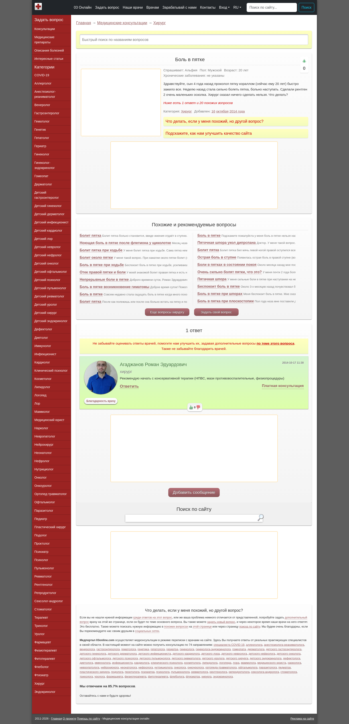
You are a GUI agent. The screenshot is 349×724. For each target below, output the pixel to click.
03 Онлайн (83, 7)
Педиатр (40, 519)
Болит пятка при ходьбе (101, 250)
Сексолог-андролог (48, 601)
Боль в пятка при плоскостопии (225, 301)
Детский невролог (47, 247)
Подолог (40, 535)
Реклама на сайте (302, 718)
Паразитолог (43, 510)
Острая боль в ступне (216, 257)
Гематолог (42, 121)
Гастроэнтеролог (46, 113)
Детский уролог (45, 304)
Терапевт (41, 617)
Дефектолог (43, 329)
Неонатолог (43, 453)
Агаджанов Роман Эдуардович (153, 364)
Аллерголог (43, 83)
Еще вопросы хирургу (167, 312)
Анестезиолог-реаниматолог (45, 94)
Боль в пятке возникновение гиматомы (114, 287)
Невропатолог (44, 436)
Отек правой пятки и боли (103, 272)
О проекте (69, 718)
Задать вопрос (107, 7)
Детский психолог (47, 280)
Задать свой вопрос (216, 312)
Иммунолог (42, 346)
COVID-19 (41, 75)
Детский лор (43, 239)
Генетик (40, 129)
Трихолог (41, 626)
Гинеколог (41, 154)
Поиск (306, 7)
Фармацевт (42, 642)
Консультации (44, 29)
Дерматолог (43, 184)
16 (213, 111)
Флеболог (41, 667)
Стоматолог (43, 609)
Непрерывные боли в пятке (104, 279)
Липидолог (42, 387)
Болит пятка (90, 235)
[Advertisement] (120, 102)
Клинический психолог (51, 370)
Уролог (39, 634)
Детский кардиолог (48, 230)
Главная (83, 23)
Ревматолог (43, 576)
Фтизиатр (41, 675)
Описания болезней (49, 50)
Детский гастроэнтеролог (46, 195)
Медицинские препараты (44, 39)
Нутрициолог (44, 469)
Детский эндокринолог (51, 321)
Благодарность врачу (101, 401)
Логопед (40, 395)
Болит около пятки (96, 257)
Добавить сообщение (194, 492)
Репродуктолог (45, 593)
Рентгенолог (43, 584)
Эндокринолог (44, 692)
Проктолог (42, 543)
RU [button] (235, 7)
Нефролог (42, 461)
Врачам (152, 7)
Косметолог (43, 379)
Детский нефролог (48, 255)
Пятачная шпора (211, 279)
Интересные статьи (48, 58)
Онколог (40, 477)
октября (222, 111)
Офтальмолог (44, 502)
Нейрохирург (44, 444)
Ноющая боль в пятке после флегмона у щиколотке (125, 243)
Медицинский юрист (49, 420)
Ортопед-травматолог (50, 494)
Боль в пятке (91, 294)
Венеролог (42, 105)
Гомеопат (41, 176)
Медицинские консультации (122, 23)
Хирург (159, 23)
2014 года (237, 111)
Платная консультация (283, 386)
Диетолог (41, 337)
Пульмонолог (44, 568)
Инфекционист (45, 354)
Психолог (41, 560)
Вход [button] (223, 7)
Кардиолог (42, 362)
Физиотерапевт (45, 650)
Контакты (207, 7)
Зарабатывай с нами (179, 7)
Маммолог (42, 411)
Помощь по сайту (88, 718)
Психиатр (41, 552)
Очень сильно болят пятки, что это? (229, 272)
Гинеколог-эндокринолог (44, 165)
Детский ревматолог (49, 296)
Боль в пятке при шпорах (219, 294)
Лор (37, 403)
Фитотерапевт (44, 658)
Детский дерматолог (49, 214)
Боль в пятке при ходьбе (102, 265)
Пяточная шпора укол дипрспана (226, 243)
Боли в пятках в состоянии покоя (226, 265)
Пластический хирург (50, 527)
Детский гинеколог (48, 206)
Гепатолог (41, 138)
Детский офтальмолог (50, 271)
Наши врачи (133, 7)
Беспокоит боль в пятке (218, 286)
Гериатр (40, 146)
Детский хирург (45, 313)
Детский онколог (46, 263)
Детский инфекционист (51, 222)
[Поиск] (272, 7)
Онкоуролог (43, 485)
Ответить (129, 386)
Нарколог (41, 428)
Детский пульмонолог (50, 288)
